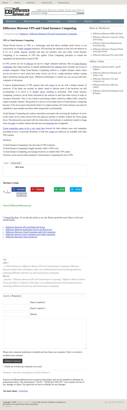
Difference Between (24, 402)
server (51, 85)
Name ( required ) (37, 302)
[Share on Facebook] (19, 189)
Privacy (8, 406)
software (29, 64)
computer (27, 48)
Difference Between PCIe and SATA (108, 55)
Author (6, 163)
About (17, 3)
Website (33, 314)
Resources (64, 3)
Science (72, 21)
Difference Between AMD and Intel (108, 33)
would (51, 132)
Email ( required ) (37, 308)
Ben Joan (19, 167)
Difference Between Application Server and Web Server (29, 230)
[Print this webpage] (21, 194)
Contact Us (46, 3)
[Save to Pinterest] (37, 189)
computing (23, 391)
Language (105, 21)
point (13, 123)
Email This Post (12, 217)
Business (11, 21)
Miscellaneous (32, 21)
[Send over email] (59, 189)
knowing (50, 123)
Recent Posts (16, 163)
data (85, 120)
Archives (30, 3)
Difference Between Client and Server (21, 237)
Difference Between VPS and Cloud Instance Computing (53, 34)
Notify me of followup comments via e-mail (23, 366)
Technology (53, 21)
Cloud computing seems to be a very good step (24, 128)
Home (5, 3)
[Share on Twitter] (76, 189)
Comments (120, 402)
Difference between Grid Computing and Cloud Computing (30, 234)
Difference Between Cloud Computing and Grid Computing (31, 232)
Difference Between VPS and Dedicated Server (25, 227)
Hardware (24, 34)
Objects (88, 21)
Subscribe (111, 402)
